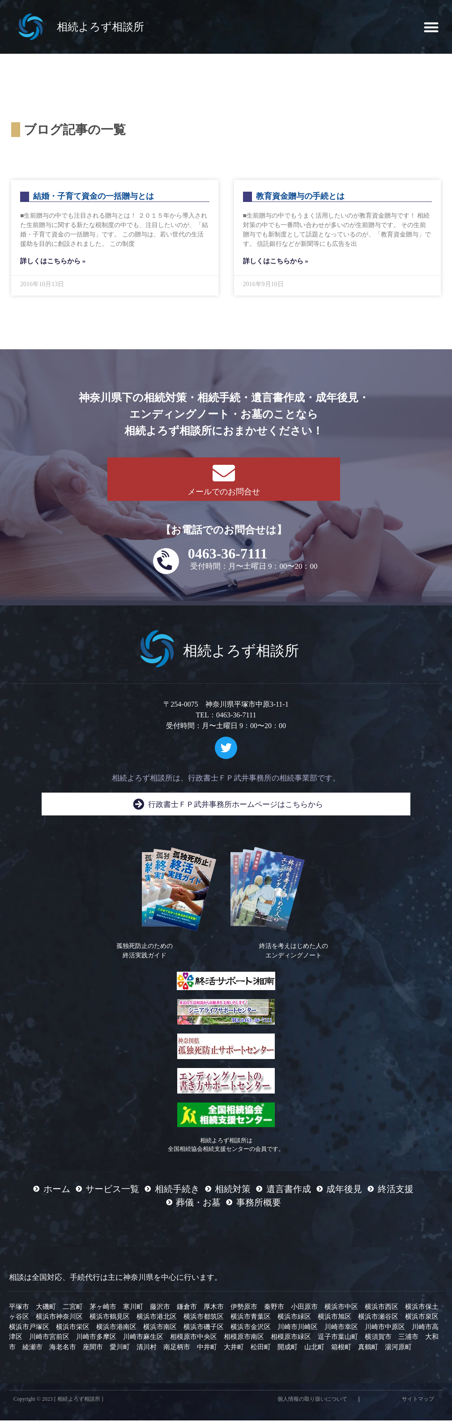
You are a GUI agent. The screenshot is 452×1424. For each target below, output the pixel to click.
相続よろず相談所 (100, 27)
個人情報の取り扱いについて (312, 1402)
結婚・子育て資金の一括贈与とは (93, 199)
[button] (431, 27)
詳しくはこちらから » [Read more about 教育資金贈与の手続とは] (275, 264)
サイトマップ (418, 1402)
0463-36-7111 (228, 557)
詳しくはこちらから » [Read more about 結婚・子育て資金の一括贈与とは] (52, 264)
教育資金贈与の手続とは (300, 199)
